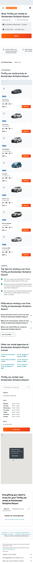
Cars (11, 532)
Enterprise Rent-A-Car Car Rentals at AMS (7, 366)
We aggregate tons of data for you (17, 558)
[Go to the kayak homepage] (11, 8)
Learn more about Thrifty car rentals (14, 519)
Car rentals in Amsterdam (7, 534)
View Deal (26, 106)
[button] (3, 8)
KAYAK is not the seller (17, 554)
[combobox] (7, 20)
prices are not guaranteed (9, 549)
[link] (16, 429)
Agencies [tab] (6, 509)
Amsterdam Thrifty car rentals (23, 534)
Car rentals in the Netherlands (21, 532)
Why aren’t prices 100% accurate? (17, 561)
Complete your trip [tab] (18, 509)
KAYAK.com (5, 532)
